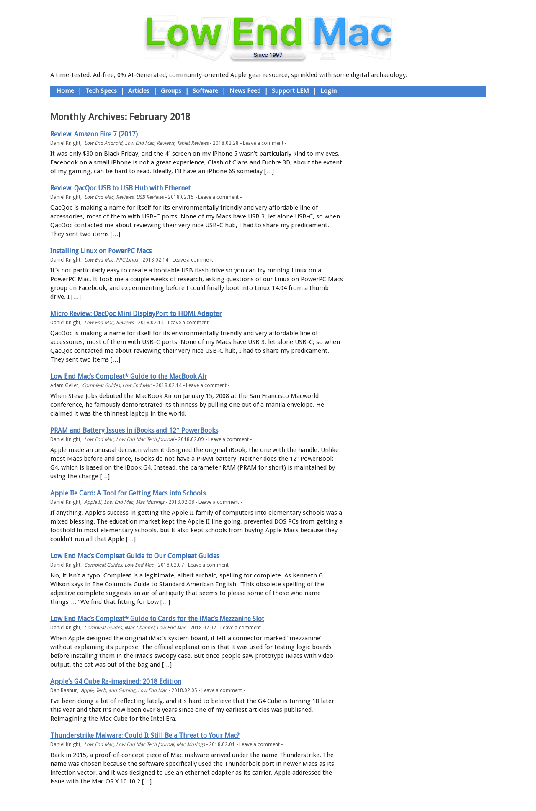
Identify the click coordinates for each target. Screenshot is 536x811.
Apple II (92, 502)
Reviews (165, 143)
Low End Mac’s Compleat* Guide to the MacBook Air (128, 376)
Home (65, 91)
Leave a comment (263, 143)
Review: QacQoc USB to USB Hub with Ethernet (120, 188)
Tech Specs (101, 91)
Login (328, 91)
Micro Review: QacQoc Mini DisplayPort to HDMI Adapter (136, 314)
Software (205, 91)
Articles (138, 91)
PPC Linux (127, 260)
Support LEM (290, 91)
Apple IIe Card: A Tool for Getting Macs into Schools (128, 493)
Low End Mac (139, 143)
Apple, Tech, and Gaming (108, 690)
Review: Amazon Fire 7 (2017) (94, 134)
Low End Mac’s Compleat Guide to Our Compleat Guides (134, 556)
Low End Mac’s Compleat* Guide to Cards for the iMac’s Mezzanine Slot (157, 619)
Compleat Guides (101, 385)
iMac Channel (139, 628)
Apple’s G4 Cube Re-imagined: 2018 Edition (115, 681)
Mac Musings (150, 502)
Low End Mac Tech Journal (145, 439)
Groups (171, 91)
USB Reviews (150, 197)
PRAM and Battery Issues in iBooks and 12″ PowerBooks (134, 430)
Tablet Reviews (193, 143)
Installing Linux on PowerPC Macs (101, 251)
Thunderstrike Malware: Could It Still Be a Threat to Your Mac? (145, 735)
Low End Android (103, 143)
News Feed (244, 91)
